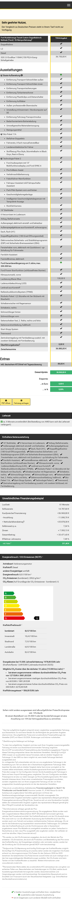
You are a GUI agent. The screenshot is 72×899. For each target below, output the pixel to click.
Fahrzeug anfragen (21, 402)
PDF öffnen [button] (6, 402)
